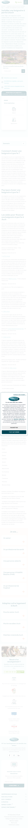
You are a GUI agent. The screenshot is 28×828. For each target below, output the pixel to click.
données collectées (19, 419)
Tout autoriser (14, 432)
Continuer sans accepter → (19, 394)
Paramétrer (14, 427)
